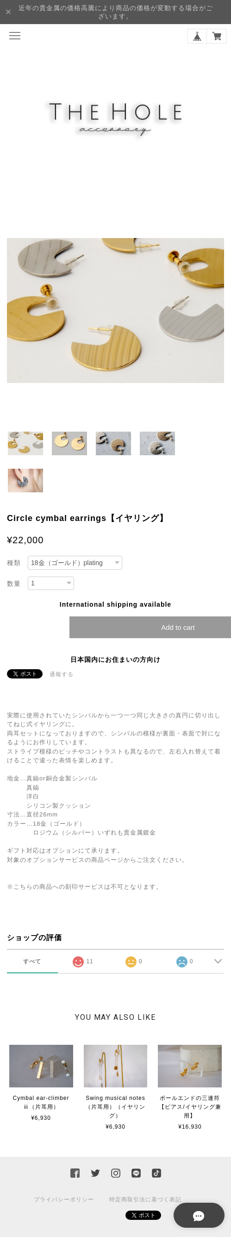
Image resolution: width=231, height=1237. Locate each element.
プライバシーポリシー (64, 1199)
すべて (32, 961)
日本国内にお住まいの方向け (115, 659)
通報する (62, 674)
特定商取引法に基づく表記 (145, 1199)
